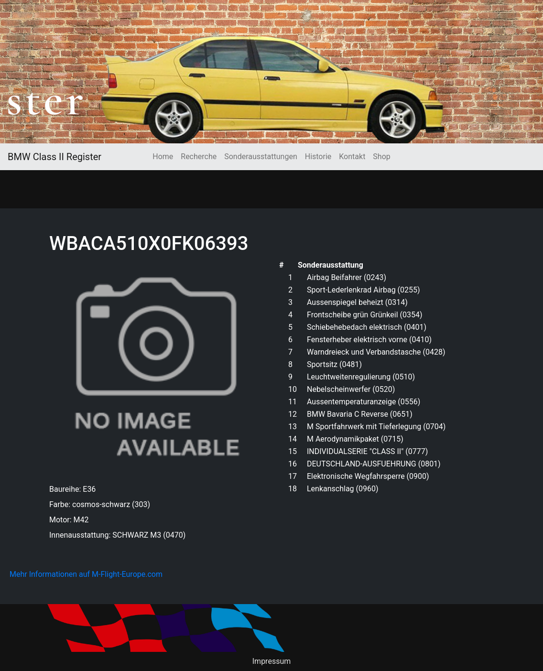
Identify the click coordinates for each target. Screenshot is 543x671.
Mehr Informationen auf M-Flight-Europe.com (86, 574)
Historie (318, 156)
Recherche (199, 156)
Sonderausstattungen (260, 156)
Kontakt (352, 156)
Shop (381, 156)
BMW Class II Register (54, 156)
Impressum (271, 661)
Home (162, 156)
